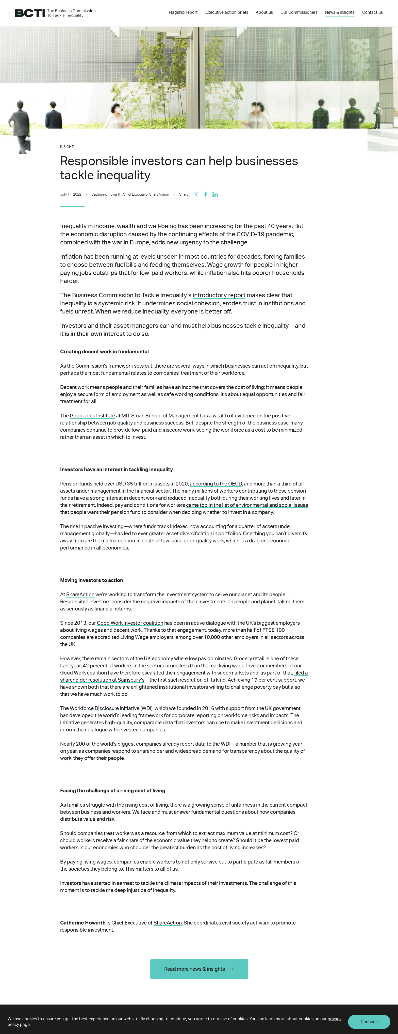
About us (264, 12)
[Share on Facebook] (205, 194)
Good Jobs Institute (92, 416)
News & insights (340, 12)
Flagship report (183, 12)
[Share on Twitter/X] (196, 194)
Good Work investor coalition (130, 623)
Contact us (372, 12)
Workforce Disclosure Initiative (104, 708)
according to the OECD (216, 484)
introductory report (219, 295)
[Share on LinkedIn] (215, 194)
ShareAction (80, 594)
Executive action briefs (226, 12)
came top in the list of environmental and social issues (247, 505)
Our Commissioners (299, 12)
